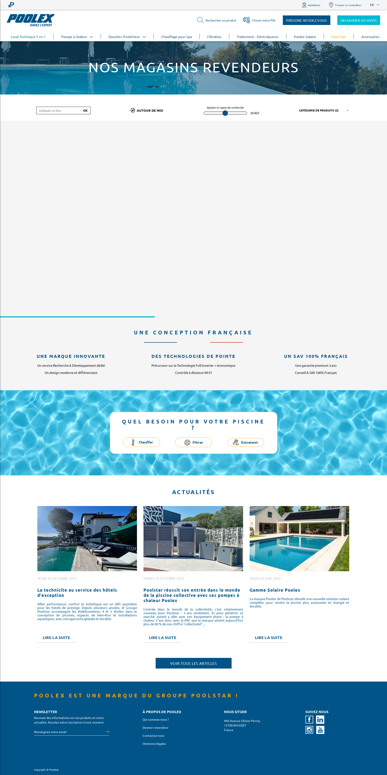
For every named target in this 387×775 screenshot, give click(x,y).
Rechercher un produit (216, 20)
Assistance (311, 5)
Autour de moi (147, 110)
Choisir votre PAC (259, 20)
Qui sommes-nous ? (156, 719)
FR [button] (372, 5)
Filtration (214, 36)
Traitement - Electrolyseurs (257, 36)
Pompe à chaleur (77, 36)
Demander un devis (359, 20)
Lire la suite (56, 637)
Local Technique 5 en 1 (28, 36)
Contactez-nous (153, 735)
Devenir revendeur (155, 727)
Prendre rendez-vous (306, 20)
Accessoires (370, 36)
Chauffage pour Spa (176, 36)
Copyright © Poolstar (46, 769)
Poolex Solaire (305, 36)
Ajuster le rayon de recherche (225, 107)
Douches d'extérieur (127, 36)
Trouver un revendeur (345, 5)
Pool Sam (338, 36)
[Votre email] (70, 732)
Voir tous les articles (193, 663)
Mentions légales (154, 743)
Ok (85, 110)
